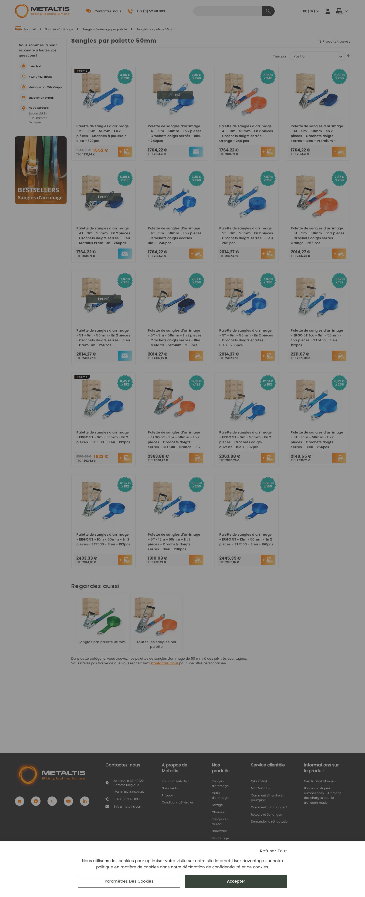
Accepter (236, 881)
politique (104, 867)
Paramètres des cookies (129, 881)
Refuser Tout (273, 850)
